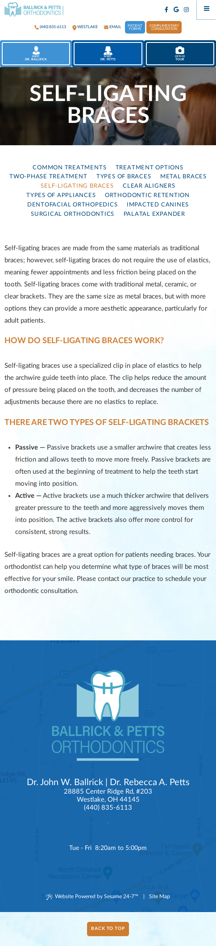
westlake (87, 27)
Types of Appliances (61, 195)
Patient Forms (135, 27)
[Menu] (206, 9)
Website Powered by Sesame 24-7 (92, 897)
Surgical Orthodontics (72, 214)
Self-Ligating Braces (77, 186)
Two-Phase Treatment (48, 176)
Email (115, 27)
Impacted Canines (158, 204)
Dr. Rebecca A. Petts (150, 782)
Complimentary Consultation (164, 27)
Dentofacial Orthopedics (72, 204)
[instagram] (187, 10)
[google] (176, 10)
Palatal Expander (154, 214)
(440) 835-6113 (53, 27)
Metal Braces (183, 176)
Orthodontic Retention (147, 195)
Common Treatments (69, 167)
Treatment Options (149, 167)
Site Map (159, 896)
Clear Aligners (149, 186)
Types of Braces (123, 176)
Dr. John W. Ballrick (65, 782)
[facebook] (167, 10)
